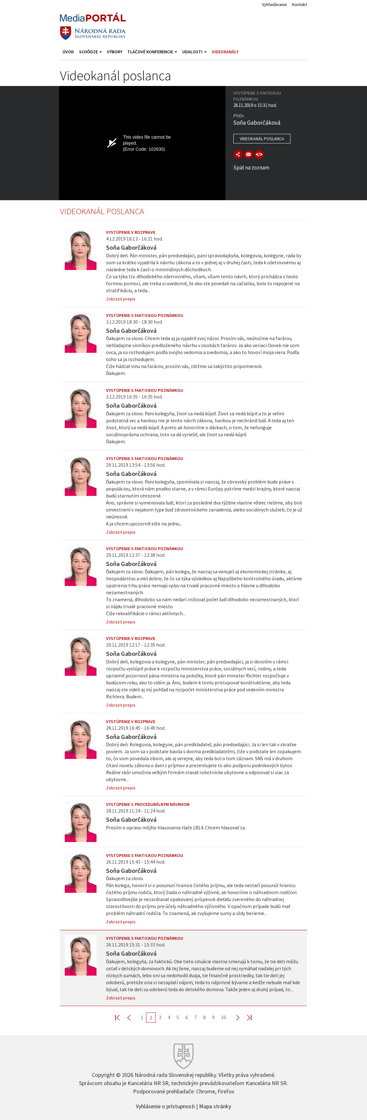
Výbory (114, 52)
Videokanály (225, 52)
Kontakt (299, 4)
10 (223, 1017)
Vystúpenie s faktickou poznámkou (144, 315)
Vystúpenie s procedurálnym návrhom (148, 804)
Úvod (68, 52)
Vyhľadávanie (274, 4)
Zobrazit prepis (121, 299)
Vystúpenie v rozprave (130, 232)
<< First (121, 1017)
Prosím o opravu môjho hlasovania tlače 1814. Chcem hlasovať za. (176, 828)
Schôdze (90, 52)
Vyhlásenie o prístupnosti (165, 1106)
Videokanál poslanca (262, 139)
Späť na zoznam (251, 167)
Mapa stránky (215, 1106)
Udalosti (194, 52)
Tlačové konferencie (152, 52)
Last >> (245, 1017)
